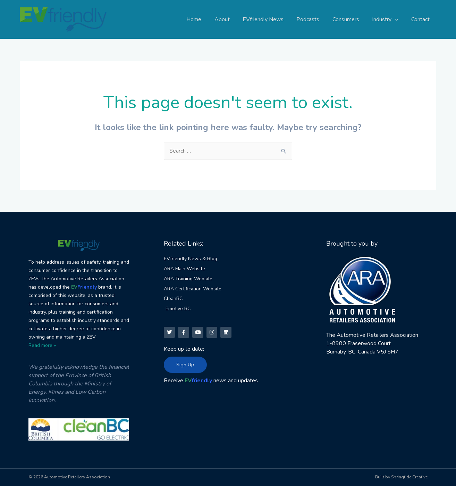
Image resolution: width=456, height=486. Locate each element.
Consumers (350, 19)
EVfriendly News (271, 19)
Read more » (42, 345)
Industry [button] (384, 19)
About (232, 19)
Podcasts (314, 19)
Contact (421, 19)
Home (206, 19)
